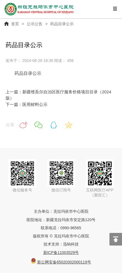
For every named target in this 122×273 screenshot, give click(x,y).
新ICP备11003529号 (61, 252)
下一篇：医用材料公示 (26, 104)
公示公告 (34, 24)
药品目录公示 (28, 73)
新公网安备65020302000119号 (64, 262)
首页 (15, 24)
